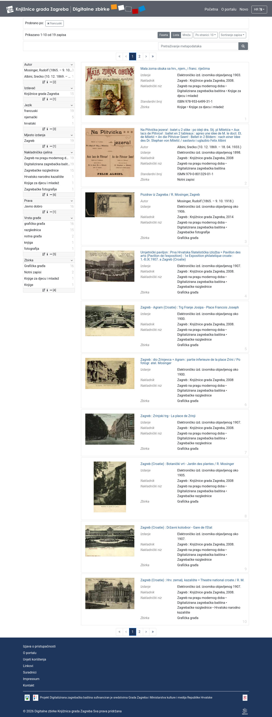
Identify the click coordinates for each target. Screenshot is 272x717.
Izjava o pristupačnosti (39, 646)
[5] (49, 254)
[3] (49, 129)
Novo (244, 9)
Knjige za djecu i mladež (206, 107)
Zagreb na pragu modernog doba (201, 86)
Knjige (181, 107)
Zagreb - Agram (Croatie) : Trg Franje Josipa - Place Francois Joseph (189, 307)
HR (258, 9)
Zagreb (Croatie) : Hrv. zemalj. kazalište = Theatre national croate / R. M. (192, 580)
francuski (54, 23)
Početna (211, 9)
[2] (49, 82)
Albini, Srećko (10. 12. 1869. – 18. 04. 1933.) (209, 147)
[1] (49, 99)
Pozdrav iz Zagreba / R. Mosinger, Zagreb (170, 195)
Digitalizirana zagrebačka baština (201, 91)
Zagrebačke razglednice (194, 287)
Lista (176, 35)
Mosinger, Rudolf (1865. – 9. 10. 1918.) (205, 201)
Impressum (31, 679)
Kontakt (28, 685)
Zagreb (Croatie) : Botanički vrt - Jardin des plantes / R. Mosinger (187, 464)
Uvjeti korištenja (34, 659)
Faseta (163, 35)
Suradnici (29, 672)
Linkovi (28, 666)
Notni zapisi (185, 179)
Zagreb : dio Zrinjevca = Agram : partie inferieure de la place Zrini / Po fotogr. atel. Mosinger (190, 361)
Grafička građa (188, 238)
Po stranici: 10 (204, 35)
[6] (49, 194)
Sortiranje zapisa (231, 35)
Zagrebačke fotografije (193, 232)
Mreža (187, 35)
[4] (49, 290)
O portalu (228, 9)
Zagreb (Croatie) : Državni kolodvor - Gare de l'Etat (176, 527)
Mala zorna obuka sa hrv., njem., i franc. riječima (175, 69)
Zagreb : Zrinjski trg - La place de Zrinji (167, 416)
